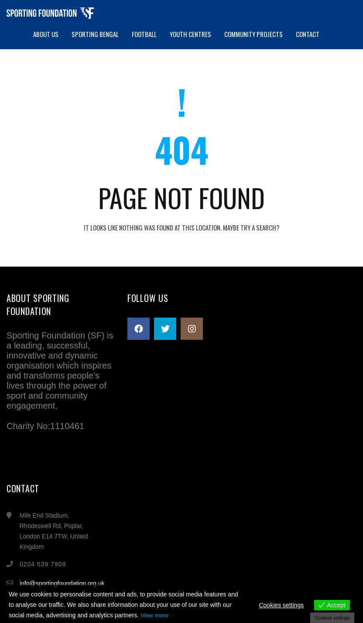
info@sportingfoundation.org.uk (62, 583)
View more (154, 615)
